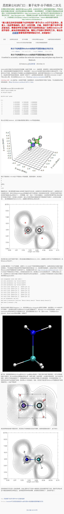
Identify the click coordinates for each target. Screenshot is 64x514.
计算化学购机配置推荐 (41, 42)
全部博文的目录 (14, 39)
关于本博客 (25, 39)
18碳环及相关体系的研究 (54, 39)
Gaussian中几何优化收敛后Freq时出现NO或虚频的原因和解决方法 (24, 500)
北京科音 (32, 64)
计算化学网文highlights (38, 39)
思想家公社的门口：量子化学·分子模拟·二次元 (32, 5)
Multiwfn (40, 51)
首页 (4, 39)
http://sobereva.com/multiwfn (37, 77)
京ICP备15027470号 (32, 509)
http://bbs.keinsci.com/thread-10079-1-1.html (21, 82)
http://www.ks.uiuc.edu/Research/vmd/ (48, 269)
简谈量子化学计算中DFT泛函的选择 (14, 497)
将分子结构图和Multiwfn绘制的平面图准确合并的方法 (32, 49)
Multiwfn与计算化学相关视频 (24, 42)
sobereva (17, 51)
